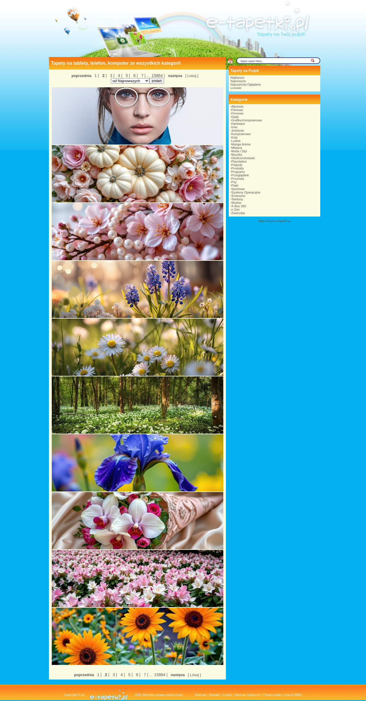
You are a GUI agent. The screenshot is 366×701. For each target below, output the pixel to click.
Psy (233, 182)
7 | (143, 75)
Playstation (239, 161)
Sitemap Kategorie (247, 694)
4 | (119, 75)
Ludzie (235, 141)
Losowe (235, 88)
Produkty (237, 168)
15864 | (157, 75)
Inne (234, 127)
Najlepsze (237, 77)
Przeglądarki (240, 175)
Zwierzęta (238, 213)
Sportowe (237, 189)
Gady (235, 117)
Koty (234, 137)
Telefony (237, 199)
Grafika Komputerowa (246, 120)
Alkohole (237, 106)
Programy (238, 171)
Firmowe (237, 113)
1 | (97, 75)
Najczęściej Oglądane (245, 84)
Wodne (236, 202)
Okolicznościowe (243, 158)
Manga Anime (240, 144)
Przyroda (237, 178)
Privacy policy (272, 694)
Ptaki (234, 185)
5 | (127, 75)
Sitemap (200, 694)
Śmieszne (238, 196)
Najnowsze (238, 81)
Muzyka (236, 154)
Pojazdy (236, 165)
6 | (135, 75)
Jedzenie (237, 130)
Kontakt (214, 694)
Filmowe (237, 110)
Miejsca (236, 147)
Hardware (238, 123)
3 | (111, 75)
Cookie (227, 694)
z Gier (235, 209)
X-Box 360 (238, 206)
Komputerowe (241, 134)
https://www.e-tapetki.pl (274, 221)
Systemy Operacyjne (245, 192)
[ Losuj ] (191, 76)
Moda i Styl (239, 151)
